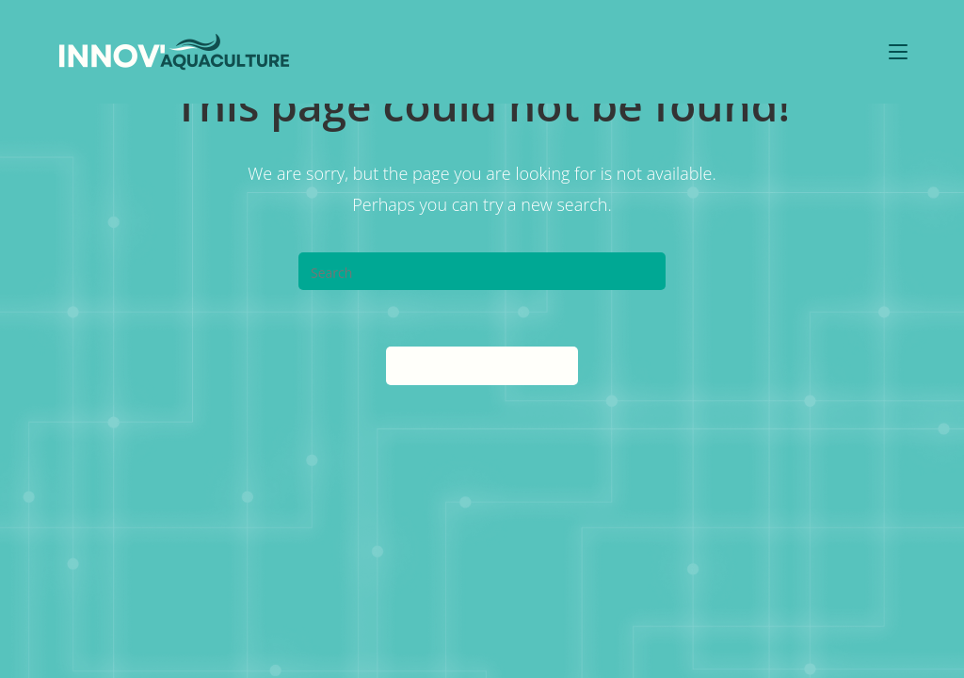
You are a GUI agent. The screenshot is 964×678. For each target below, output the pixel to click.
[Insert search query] (482, 271)
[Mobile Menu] (898, 51)
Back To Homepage (481, 365)
